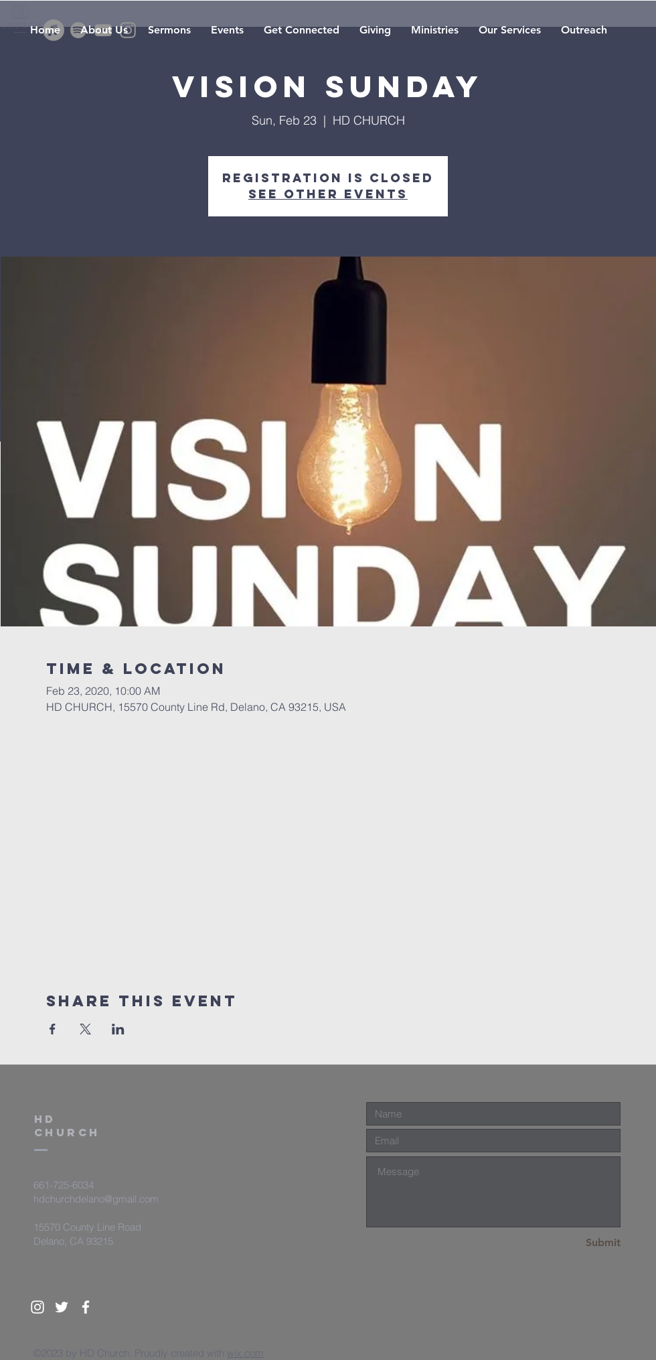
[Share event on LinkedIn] (118, 1029)
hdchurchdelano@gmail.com (96, 1199)
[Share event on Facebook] (52, 1029)
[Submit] (573, 1243)
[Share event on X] (85, 1029)
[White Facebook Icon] (85, 1307)
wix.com (245, 1353)
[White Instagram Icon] (37, 1307)
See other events (328, 194)
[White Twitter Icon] (61, 1307)
